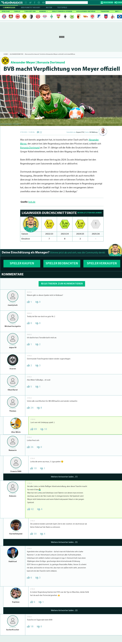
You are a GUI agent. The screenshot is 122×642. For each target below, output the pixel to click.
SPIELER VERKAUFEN (102, 263)
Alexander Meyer (23, 62)
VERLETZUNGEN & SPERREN (62, 11)
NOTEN (49, 8)
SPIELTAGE (6, 11)
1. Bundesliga (9, 8)
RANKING (43, 11)
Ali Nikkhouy (93, 132)
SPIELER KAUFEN (22, 263)
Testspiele (62, 8)
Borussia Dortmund (51, 62)
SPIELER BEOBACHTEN (62, 263)
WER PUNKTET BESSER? (30, 8)
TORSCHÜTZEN (30, 11)
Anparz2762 (80, 132)
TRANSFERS (105, 11)
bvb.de (31, 202)
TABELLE (17, 11)
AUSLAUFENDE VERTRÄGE (85, 11)
